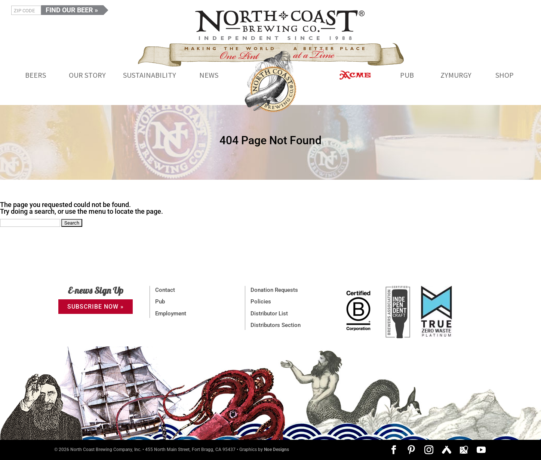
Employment (170, 313)
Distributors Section (275, 325)
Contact (165, 290)
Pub (160, 301)
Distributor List (269, 313)
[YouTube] (481, 450)
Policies (260, 301)
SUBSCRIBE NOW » (95, 306)
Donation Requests (274, 290)
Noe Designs (276, 449)
